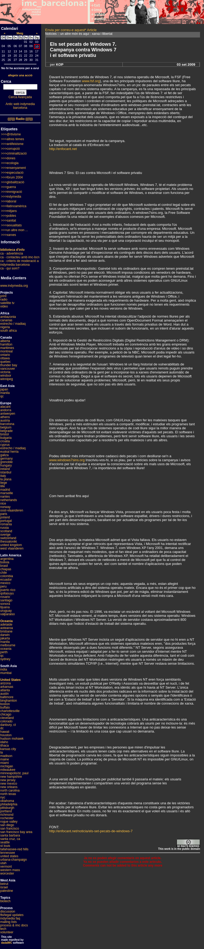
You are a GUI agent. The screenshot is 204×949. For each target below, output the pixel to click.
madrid (5, 490)
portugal (6, 521)
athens (5, 417)
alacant (5, 407)
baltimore (6, 697)
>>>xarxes (8, 235)
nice (3, 503)
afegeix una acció (20, 75)
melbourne (7, 645)
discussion (7, 911)
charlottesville (10, 711)
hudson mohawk (11, 738)
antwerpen (7, 413)
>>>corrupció (10, 149)
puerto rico (7, 590)
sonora (5, 604)
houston (6, 735)
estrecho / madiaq (13, 324)
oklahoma (7, 801)
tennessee (7, 853)
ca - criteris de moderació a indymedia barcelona (19, 263)
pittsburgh (7, 808)
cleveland (7, 718)
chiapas (5, 569)
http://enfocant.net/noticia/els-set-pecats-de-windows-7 (91, 831)
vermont (6, 866)
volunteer (6, 932)
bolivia (4, 562)
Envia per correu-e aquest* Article (71, 30)
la (1, 752)
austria (5, 420)
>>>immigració (11, 192)
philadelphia (8, 804)
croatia (5, 441)
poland (5, 517)
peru (3, 586)
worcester (7, 873)
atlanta (5, 690)
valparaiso (7, 614)
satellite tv (7, 303)
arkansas (6, 687)
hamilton (6, 344)
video (4, 306)
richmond (6, 815)
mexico (5, 583)
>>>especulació (12, 172)
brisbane (6, 631)
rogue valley (9, 821)
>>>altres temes (12, 139)
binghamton (8, 700)
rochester (7, 818)
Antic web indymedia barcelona (20, 106)
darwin (5, 635)
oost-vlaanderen (11, 510)
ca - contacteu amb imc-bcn (19, 257)
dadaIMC (6, 942)
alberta (5, 341)
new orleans (9, 787)
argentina (7, 559)
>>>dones (8, 158)
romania (6, 524)
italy (3, 476)
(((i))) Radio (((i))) (20, 119)
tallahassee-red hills (14, 849)
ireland (5, 469)
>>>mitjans (9, 211)
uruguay (6, 611)
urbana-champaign (13, 859)
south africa (8, 330)
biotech (5, 901)
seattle (5, 842)
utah (3, 863)
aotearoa (6, 628)
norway (5, 507)
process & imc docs (14, 925)
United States (10, 680)
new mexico (8, 783)
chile (3, 573)
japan (4, 389)
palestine (6, 891)
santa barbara (10, 835)
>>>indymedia (11, 196)
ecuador (6, 579)
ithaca (4, 745)
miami (4, 763)
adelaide (6, 624)
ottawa (5, 358)
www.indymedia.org (14, 286)
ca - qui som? (9, 268)
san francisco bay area (16, 832)
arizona (5, 683)
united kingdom (11, 545)
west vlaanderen (11, 548)
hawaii (4, 732)
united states (9, 856)
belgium (5, 427)
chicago (5, 714)
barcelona (7, 424)
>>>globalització (12, 182)
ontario (5, 355)
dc (2, 728)
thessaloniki (8, 541)
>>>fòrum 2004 (12, 177)
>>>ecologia (10, 163)
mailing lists (8, 922)
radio (3, 299)
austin (4, 694)
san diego (7, 825)
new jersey (7, 780)
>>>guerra (8, 187)
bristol (4, 434)
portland (6, 811)
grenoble (6, 462)
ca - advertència (11, 253)
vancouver (7, 369)
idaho (4, 742)
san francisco (9, 828)
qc (2, 396)
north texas (8, 794)
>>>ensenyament (13, 168)
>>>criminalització (14, 153)
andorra (5, 410)
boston (5, 704)
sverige (5, 534)
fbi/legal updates (11, 915)
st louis (5, 846)
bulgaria (6, 438)
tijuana (5, 607)
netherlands (8, 500)
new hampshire (11, 777)
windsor (5, 375)
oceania (5, 649)
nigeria (5, 327)
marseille (6, 493)
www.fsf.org (91, 81)
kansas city (8, 749)
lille (2, 486)
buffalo (5, 707)
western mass (10, 870)
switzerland (8, 538)
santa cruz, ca (10, 839)
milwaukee (7, 770)
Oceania (6, 621)
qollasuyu (7, 593)
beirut (4, 884)
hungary (6, 465)
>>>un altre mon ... (14, 230)
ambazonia (8, 317)
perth (3, 652)
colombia (6, 576)
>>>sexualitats (11, 225)
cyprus (5, 445)
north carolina (10, 790)
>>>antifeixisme (12, 144)
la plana (5, 479)
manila (5, 393)
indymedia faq (10, 918)
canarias (6, 320)
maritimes (7, 348)
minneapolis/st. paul (14, 773)
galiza (4, 455)
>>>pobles (8, 216)
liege (3, 483)
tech (3, 929)
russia (4, 528)
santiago (6, 600)
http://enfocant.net (63, 149)
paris (3, 514)
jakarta (5, 638)
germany (6, 458)
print (3, 296)
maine (4, 759)
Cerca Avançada (20, 97)
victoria (5, 372)
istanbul (5, 472)
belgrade (6, 431)
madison (6, 756)
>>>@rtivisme (11, 134)
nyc (2, 797)
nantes (5, 496)
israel (4, 887)
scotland (6, 531)
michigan (6, 766)
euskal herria (9, 451)
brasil (4, 566)
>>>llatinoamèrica (13, 206)
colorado (6, 721)
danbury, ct (8, 725)
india (3, 669)
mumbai (6, 673)
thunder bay (8, 365)
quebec (5, 362)
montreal (6, 351)
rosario (5, 597)
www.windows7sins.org (67, 460)
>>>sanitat (8, 220)
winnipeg (6, 379)
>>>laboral (8, 201)
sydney (5, 659)
